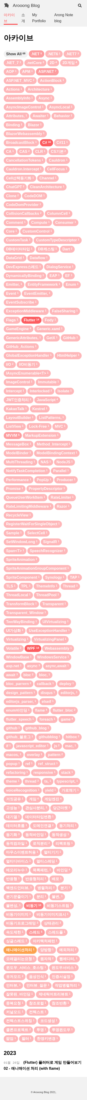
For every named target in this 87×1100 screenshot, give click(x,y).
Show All (15, 54)
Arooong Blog (26, 5)
